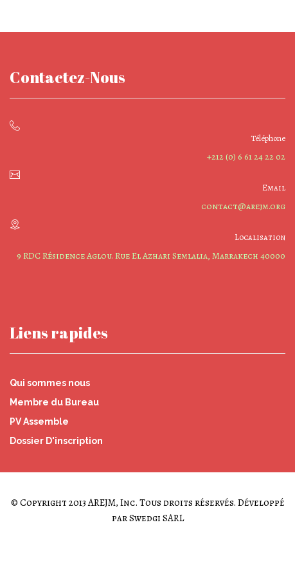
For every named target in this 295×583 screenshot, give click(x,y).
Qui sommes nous (50, 383)
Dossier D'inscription (56, 441)
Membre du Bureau (54, 402)
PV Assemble (39, 421)
